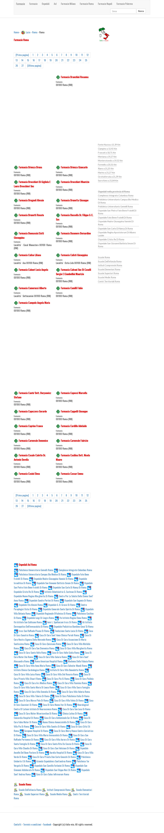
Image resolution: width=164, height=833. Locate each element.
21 (62, 60)
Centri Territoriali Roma (109, 281)
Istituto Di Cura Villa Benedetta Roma (64, 670)
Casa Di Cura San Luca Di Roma (74, 709)
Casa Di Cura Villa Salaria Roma (50, 657)
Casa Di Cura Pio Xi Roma (56, 678)
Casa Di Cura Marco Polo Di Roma (31, 700)
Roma (34, 32)
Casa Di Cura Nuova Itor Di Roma (55, 705)
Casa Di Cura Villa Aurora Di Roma (57, 739)
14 (22, 60)
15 (28, 60)
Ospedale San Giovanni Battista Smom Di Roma (55, 583)
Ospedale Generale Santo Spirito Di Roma (59, 609)
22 (68, 60)
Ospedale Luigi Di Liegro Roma (38, 618)
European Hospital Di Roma (33, 731)
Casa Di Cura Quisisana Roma (45, 644)
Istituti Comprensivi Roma (59, 790)
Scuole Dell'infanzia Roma (30, 790)
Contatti (17, 824)
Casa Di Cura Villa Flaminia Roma (70, 683)
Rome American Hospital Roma (46, 661)
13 (17, 60)
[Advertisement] (33, 118)
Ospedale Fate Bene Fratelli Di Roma (115, 217)
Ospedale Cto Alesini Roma (28, 605)
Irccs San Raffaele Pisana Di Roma (31, 631)
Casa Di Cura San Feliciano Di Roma (56, 748)
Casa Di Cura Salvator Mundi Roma (69, 665)
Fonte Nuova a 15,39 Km (109, 144)
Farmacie (20, 4)
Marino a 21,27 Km (106, 172)
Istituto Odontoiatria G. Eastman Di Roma (61, 592)
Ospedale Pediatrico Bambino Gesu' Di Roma (71, 626)
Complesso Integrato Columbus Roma (73, 570)
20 (56, 60)
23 (74, 60)
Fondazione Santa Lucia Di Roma (66, 631)
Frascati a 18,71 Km (107, 152)
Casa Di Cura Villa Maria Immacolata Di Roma (45, 735)
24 (80, 60)
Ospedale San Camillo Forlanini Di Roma (49, 765)
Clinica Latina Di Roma (70, 713)
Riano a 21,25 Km (106, 168)
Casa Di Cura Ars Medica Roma (35, 683)
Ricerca (141, 10)
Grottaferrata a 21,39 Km (110, 176)
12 (87, 55)
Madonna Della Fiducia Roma (78, 661)
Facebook (47, 824)
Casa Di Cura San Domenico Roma (36, 648)
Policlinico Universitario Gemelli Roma (33, 570)
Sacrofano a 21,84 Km (108, 180)
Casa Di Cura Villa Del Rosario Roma (59, 674)
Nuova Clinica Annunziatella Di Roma (56, 722)
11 (82, 55)
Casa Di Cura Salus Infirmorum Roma (50, 774)
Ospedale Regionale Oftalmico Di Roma (51, 613)
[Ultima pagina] (34, 65)
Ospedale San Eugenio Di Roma (76, 600)
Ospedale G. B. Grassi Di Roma (59, 605)
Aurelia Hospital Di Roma (58, 752)
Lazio (28, 32)
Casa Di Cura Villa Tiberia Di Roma (31, 696)
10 (76, 55)
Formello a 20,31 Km (107, 164)
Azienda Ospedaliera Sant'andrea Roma (51, 761)
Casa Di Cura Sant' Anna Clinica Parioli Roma (57, 635)
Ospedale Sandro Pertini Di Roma (41, 600)
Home (16, 32)
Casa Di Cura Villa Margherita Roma (73, 648)
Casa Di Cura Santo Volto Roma (30, 652)
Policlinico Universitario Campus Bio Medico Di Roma (40, 574)
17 (39, 60)
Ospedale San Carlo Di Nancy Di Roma (67, 587)
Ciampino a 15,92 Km (107, 148)
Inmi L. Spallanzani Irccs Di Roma (59, 622)
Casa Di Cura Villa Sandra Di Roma (47, 726)
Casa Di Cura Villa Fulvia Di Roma (66, 700)
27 (22, 65)
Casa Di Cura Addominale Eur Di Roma (58, 718)
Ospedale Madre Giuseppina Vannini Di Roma (51, 578)
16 (34, 60)
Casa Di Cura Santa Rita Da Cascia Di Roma (57, 744)
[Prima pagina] (22, 55)
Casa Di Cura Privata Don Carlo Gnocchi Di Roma (52, 757)
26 (17, 65)
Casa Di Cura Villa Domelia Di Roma (37, 691)
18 (45, 60)
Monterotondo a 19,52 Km (110, 160)
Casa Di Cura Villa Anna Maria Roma (32, 665)
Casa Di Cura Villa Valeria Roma (73, 691)
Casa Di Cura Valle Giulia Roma (63, 652)
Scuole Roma (104, 257)
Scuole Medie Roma (58, 794)
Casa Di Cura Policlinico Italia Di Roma (69, 696)
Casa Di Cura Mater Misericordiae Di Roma (35, 713)
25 (86, 60)
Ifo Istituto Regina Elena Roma (71, 618)
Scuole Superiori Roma (34, 794)
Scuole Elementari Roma (109, 269)
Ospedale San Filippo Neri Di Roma (58, 770)
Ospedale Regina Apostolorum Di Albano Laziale (117, 234)
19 (50, 60)
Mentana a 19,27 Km (107, 156)
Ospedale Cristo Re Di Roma (111, 239)
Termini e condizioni (32, 824)
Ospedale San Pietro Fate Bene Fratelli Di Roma (117, 212)
